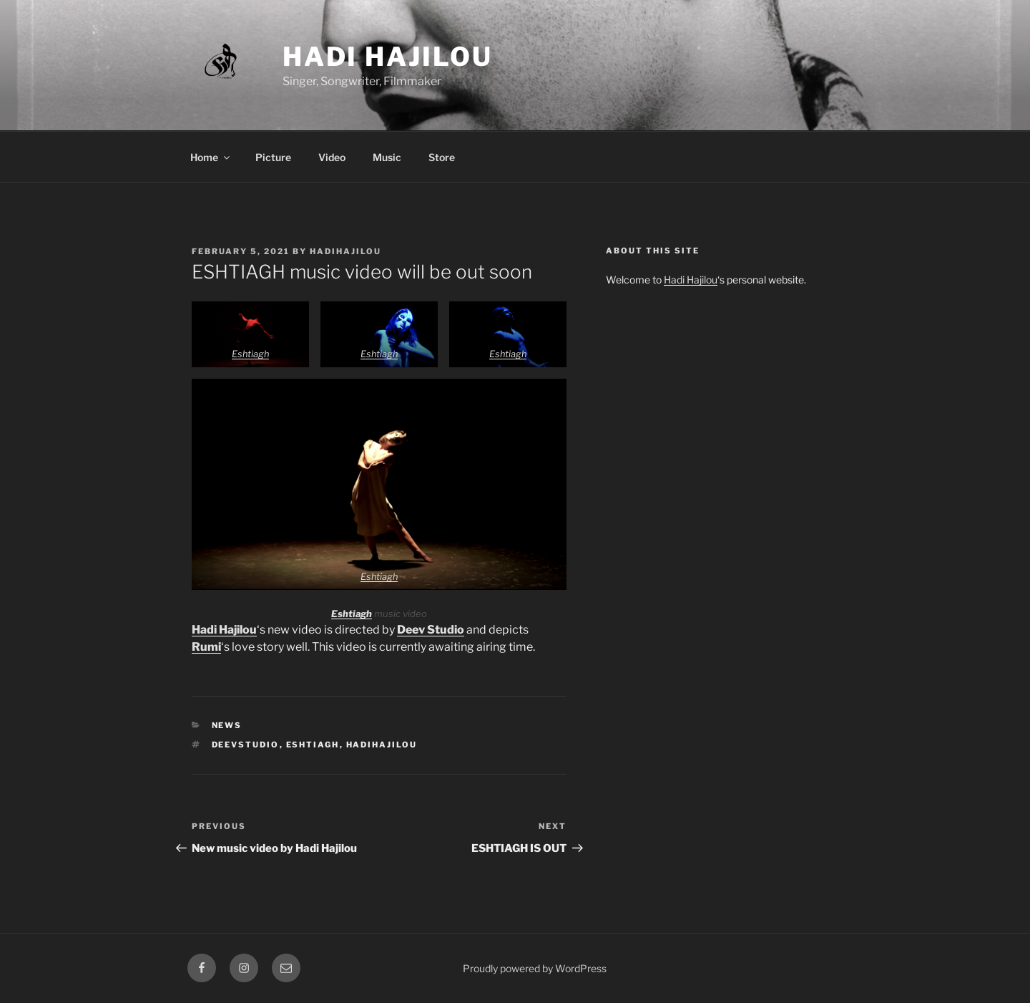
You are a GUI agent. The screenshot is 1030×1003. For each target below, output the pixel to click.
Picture (273, 157)
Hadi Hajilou (388, 56)
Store (441, 157)
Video (331, 157)
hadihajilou (345, 251)
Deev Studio (430, 629)
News (227, 725)
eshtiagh (313, 745)
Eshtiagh (250, 354)
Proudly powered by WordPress (535, 968)
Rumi (206, 647)
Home (211, 157)
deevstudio (246, 745)
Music (387, 157)
